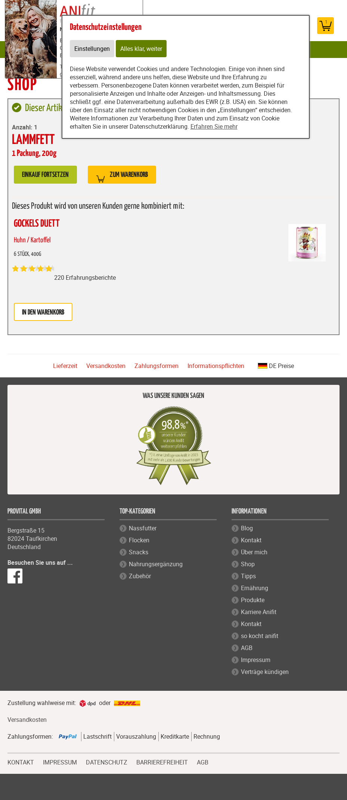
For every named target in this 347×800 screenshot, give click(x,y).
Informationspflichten (216, 366)
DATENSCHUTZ (106, 761)
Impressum (255, 660)
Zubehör (140, 576)
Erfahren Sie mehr (214, 126)
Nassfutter (143, 528)
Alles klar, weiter (141, 49)
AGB (246, 648)
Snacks (138, 552)
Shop (248, 564)
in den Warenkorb (43, 312)
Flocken (139, 540)
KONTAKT (20, 761)
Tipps (248, 576)
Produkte (252, 600)
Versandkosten (106, 366)
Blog (247, 528)
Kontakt (251, 540)
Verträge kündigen (265, 672)
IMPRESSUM (60, 761)
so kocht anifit (259, 636)
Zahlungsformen (156, 366)
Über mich (254, 552)
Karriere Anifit (258, 612)
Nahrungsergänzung (156, 564)
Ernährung (254, 588)
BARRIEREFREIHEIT (162, 761)
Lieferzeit (65, 366)
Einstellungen (92, 49)
